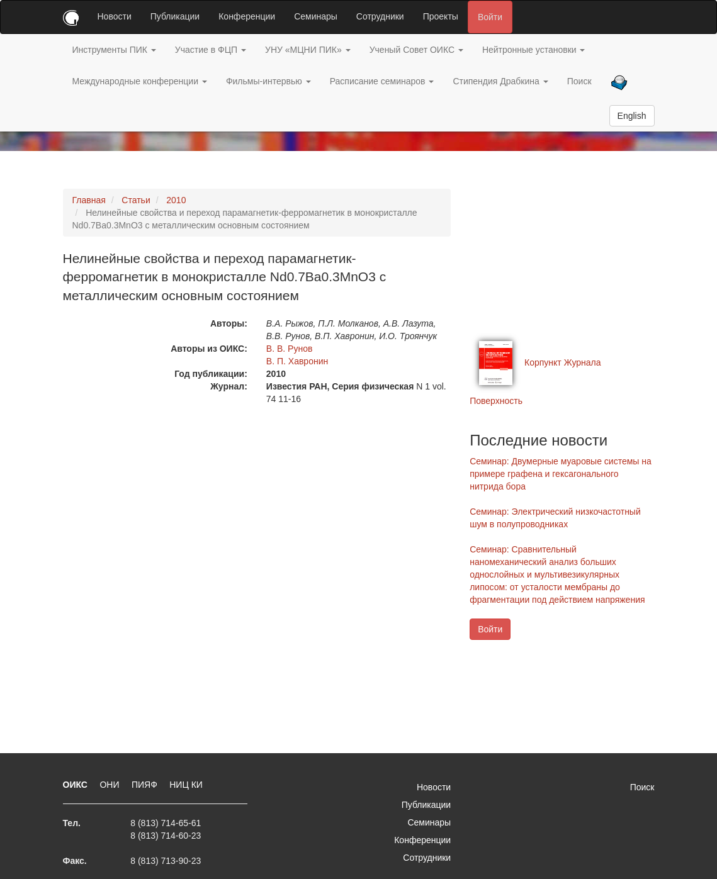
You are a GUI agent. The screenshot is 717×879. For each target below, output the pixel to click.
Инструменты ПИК (114, 50)
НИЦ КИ (186, 785)
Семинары (315, 16)
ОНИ (110, 785)
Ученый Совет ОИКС (416, 50)
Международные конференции (139, 81)
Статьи (135, 200)
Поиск (579, 81)
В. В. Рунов (289, 349)
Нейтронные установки (533, 50)
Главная (89, 200)
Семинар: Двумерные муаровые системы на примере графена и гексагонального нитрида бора (561, 473)
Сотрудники (380, 16)
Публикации (175, 16)
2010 (176, 200)
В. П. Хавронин (297, 361)
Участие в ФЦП (210, 50)
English (632, 116)
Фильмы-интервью (268, 81)
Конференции (246, 16)
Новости (115, 16)
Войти (490, 17)
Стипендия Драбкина (500, 81)
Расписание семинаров (382, 81)
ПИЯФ (146, 785)
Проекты (440, 16)
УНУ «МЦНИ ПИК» (308, 50)
